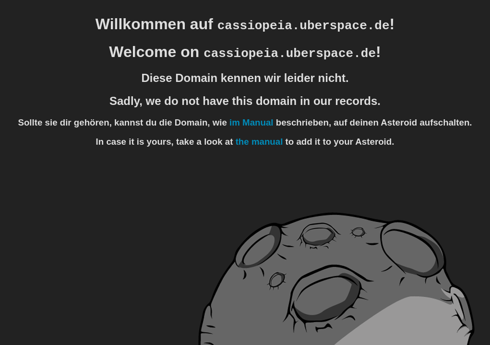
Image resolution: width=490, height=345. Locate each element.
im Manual (251, 122)
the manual (259, 142)
